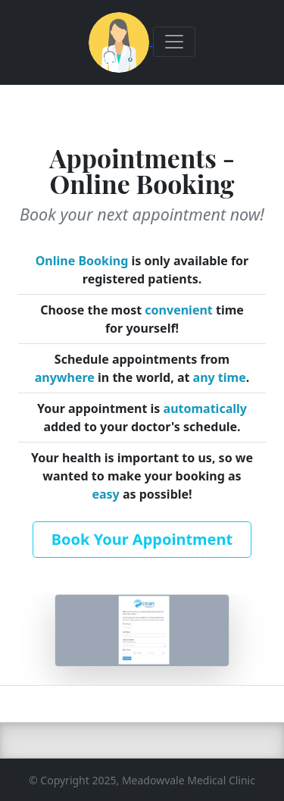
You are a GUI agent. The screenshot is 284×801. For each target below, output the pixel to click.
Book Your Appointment (142, 539)
